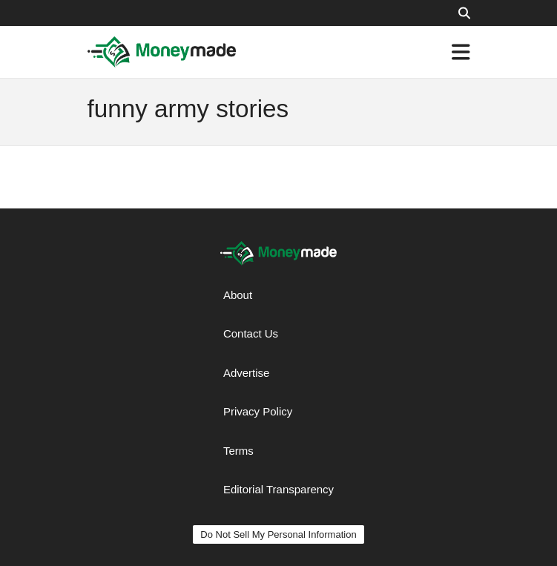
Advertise (246, 372)
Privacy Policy (257, 411)
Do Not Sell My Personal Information (278, 534)
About (237, 295)
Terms (238, 450)
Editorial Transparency (278, 489)
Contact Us (250, 333)
